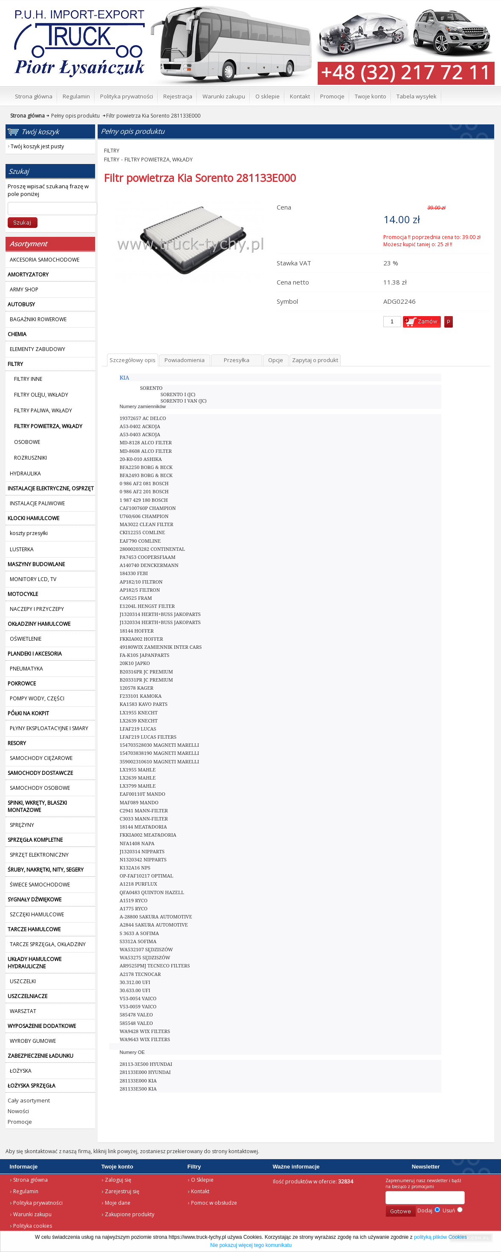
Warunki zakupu (32, 1214)
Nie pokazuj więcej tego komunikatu (251, 1245)
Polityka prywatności (38, 1202)
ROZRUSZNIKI (30, 457)
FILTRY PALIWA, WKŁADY (43, 410)
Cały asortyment (29, 1100)
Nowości (18, 1111)
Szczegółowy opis (133, 360)
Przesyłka (236, 360)
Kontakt (200, 1191)
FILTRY (111, 150)
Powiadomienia (185, 360)
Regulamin (25, 1191)
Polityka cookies (32, 1225)
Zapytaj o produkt (315, 360)
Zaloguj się (118, 1179)
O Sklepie (202, 1179)
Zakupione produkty (129, 1214)
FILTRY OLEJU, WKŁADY (41, 394)
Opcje (275, 360)
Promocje (20, 1121)
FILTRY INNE (28, 379)
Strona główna (30, 1179)
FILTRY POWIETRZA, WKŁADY (159, 159)
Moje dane (117, 1202)
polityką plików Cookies (440, 1237)
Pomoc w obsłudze (214, 1202)
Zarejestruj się (122, 1191)
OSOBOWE (27, 442)
